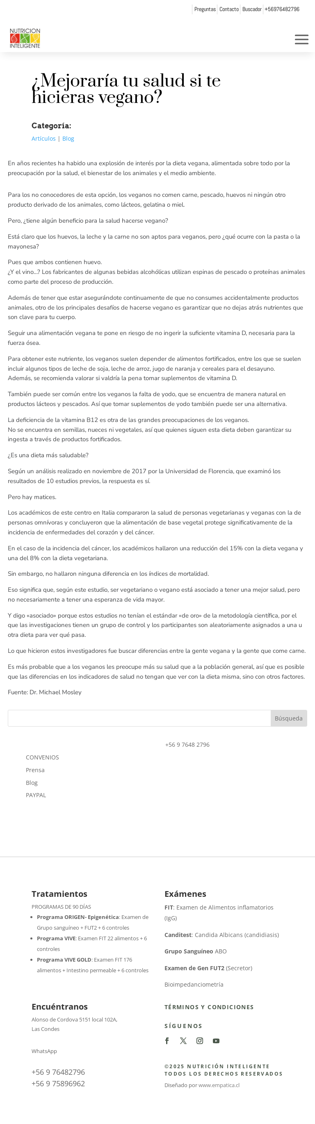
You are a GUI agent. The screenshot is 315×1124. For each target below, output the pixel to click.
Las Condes (45, 1029)
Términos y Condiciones (209, 1007)
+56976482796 (282, 9)
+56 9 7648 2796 (187, 744)
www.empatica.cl (219, 1085)
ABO (195, 951)
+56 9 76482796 (58, 1072)
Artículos (44, 138)
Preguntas (205, 9)
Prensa (35, 770)
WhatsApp (44, 1051)
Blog (68, 138)
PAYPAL (36, 795)
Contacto (229, 9)
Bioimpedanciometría (194, 984)
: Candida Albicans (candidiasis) (221, 935)
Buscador (252, 9)
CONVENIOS (42, 757)
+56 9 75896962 (58, 1083)
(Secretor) (208, 968)
